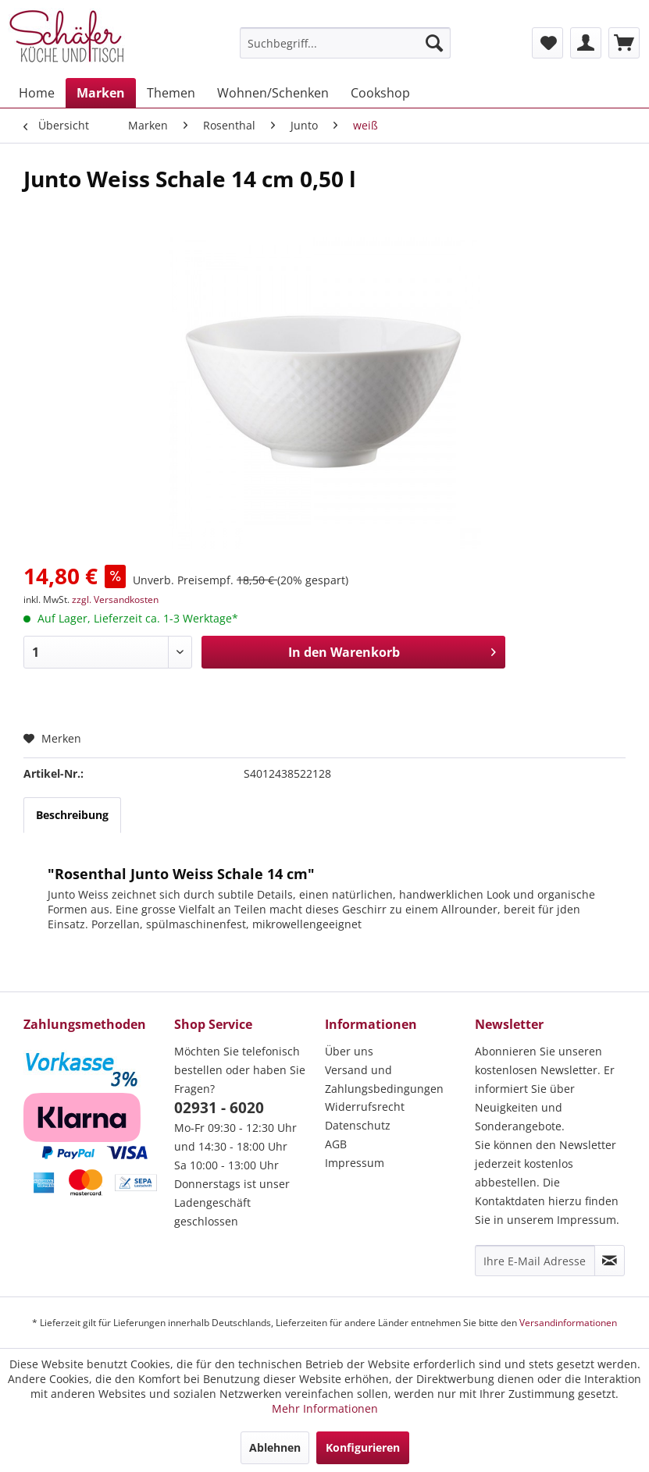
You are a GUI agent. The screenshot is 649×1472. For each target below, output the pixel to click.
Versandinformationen (568, 1322)
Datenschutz (357, 1125)
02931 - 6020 (219, 1108)
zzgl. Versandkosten (115, 599)
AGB (336, 1144)
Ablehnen (275, 1447)
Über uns (349, 1051)
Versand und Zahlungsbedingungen (384, 1079)
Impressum (354, 1162)
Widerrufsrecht (365, 1106)
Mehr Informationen (325, 1408)
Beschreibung (72, 814)
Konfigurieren (363, 1447)
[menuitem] (345, 43)
